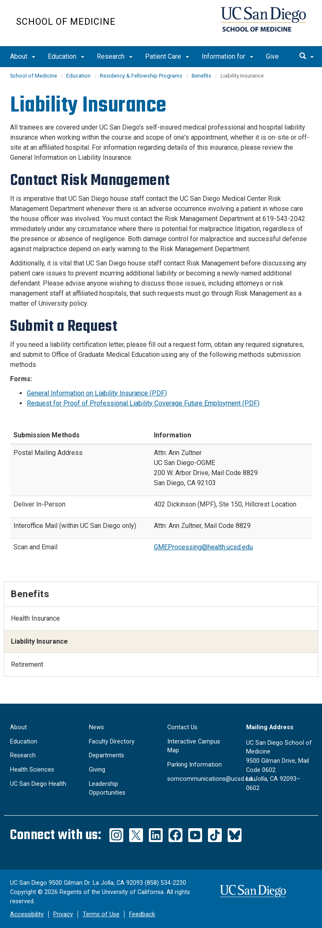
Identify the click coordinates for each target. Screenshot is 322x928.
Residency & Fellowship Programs (141, 76)
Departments (106, 755)
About (22, 56)
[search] (306, 56)
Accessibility (27, 914)
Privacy (63, 914)
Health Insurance (35, 618)
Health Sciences (32, 769)
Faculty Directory (112, 741)
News (96, 727)
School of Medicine (66, 21)
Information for (227, 56)
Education (66, 56)
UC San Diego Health (38, 784)
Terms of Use (101, 914)
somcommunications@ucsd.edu (211, 778)
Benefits (201, 76)
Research (114, 56)
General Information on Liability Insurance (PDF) (97, 393)
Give (272, 56)
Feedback (142, 914)
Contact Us (182, 727)
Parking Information (194, 764)
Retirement (27, 664)
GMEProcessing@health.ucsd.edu (203, 547)
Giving (97, 769)
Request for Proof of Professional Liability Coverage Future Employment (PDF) (143, 403)
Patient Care (167, 56)
